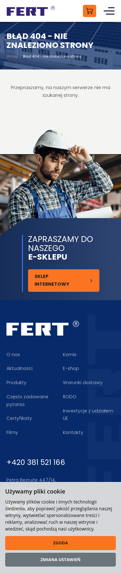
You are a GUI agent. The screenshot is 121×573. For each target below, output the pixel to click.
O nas (13, 354)
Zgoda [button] (60, 543)
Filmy (12, 432)
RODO (69, 396)
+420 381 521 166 (35, 462)
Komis (69, 354)
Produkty (16, 382)
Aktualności (19, 368)
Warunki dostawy (83, 382)
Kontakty (73, 432)
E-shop (71, 368)
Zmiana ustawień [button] (60, 559)
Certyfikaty (19, 418)
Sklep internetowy (52, 280)
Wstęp (12, 56)
